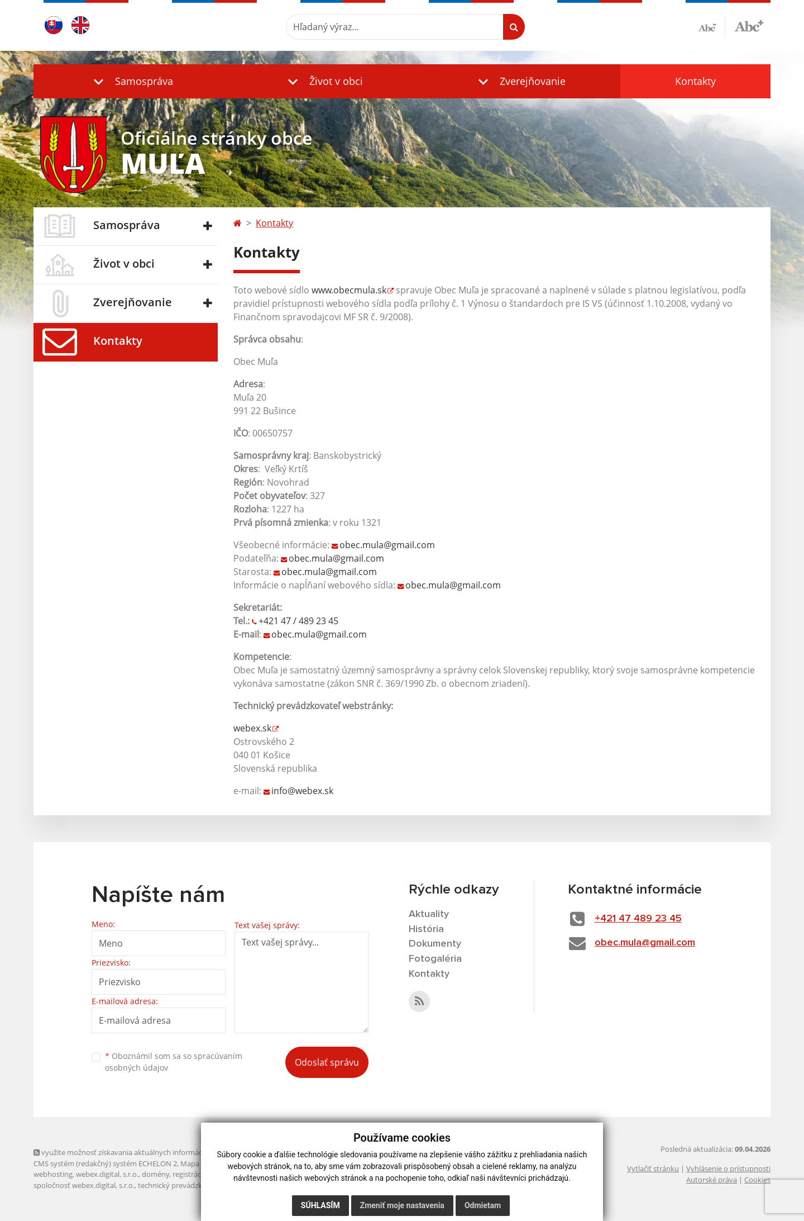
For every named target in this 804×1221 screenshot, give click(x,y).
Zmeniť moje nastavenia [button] (402, 1205)
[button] (131, 81)
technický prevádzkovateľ (180, 1185)
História (426, 929)
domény (155, 1174)
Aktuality (429, 914)
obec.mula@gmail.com (387, 545)
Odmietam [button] (483, 1205)
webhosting (53, 1174)
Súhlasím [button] (320, 1205)
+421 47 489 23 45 (638, 919)
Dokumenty (435, 944)
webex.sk (252, 728)
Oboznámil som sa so (173, 1062)
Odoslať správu (327, 1062)
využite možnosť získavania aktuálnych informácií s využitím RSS (144, 1152)
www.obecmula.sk (349, 290)
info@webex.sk (302, 791)
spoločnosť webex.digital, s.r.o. (84, 1185)
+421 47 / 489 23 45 (298, 621)
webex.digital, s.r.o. (107, 1174)
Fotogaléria (435, 959)
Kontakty (695, 81)
